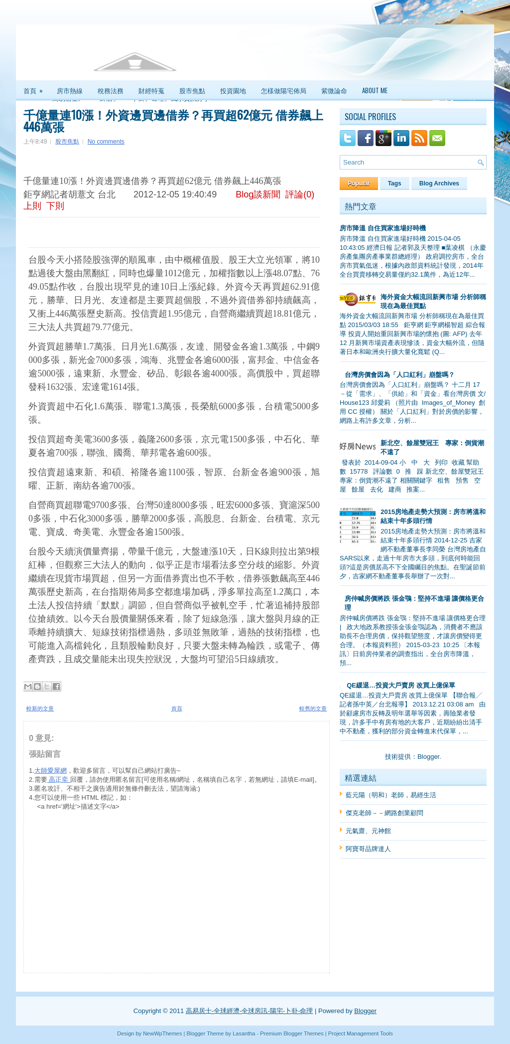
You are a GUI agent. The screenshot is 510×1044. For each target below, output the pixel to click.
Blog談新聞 (258, 194)
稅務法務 (111, 90)
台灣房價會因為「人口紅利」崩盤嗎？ (400, 374)
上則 (32, 206)
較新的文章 (40, 708)
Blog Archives (439, 183)
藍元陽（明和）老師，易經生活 (391, 795)
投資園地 (233, 90)
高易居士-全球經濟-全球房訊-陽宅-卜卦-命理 (249, 1011)
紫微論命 (334, 90)
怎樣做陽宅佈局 (283, 90)
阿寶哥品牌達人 (368, 849)
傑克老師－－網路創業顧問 (384, 813)
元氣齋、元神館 (368, 831)
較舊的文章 (313, 708)
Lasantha (244, 1034)
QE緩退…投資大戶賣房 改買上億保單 (401, 685)
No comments (106, 141)
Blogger (428, 756)
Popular (359, 183)
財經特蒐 (151, 90)
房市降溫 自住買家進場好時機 (383, 228)
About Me (374, 90)
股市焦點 (192, 90)
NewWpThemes (162, 1034)
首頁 (36, 87)
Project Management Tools (360, 1034)
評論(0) (299, 194)
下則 (55, 206)
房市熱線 (70, 90)
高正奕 (58, 779)
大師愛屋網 (50, 770)
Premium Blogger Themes (292, 1034)
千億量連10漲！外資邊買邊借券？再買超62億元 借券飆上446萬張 (173, 120)
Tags (394, 183)
